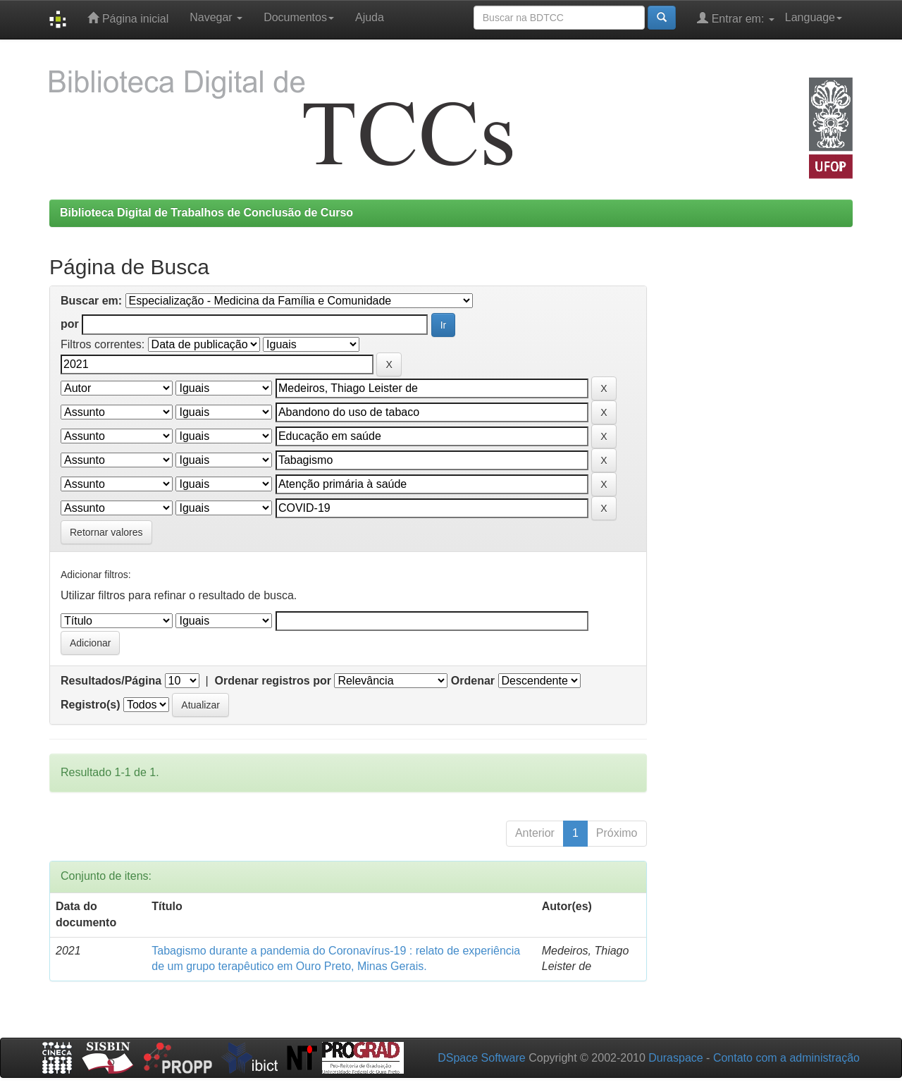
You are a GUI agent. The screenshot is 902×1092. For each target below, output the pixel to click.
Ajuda (369, 17)
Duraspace (675, 1058)
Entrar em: (735, 18)
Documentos (299, 17)
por (70, 324)
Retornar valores (106, 532)
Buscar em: (91, 301)
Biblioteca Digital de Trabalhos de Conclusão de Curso (206, 213)
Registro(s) (90, 705)
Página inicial (127, 18)
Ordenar (473, 681)
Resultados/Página (111, 681)
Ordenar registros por (273, 681)
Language (813, 17)
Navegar (216, 17)
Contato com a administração (786, 1058)
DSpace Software (482, 1058)
